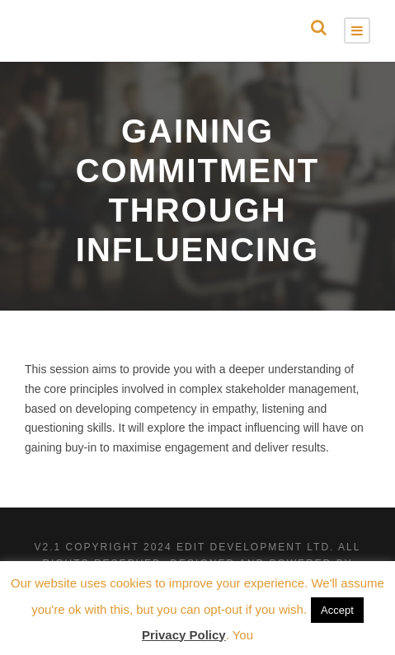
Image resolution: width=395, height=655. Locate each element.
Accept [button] (337, 610)
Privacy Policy (184, 635)
